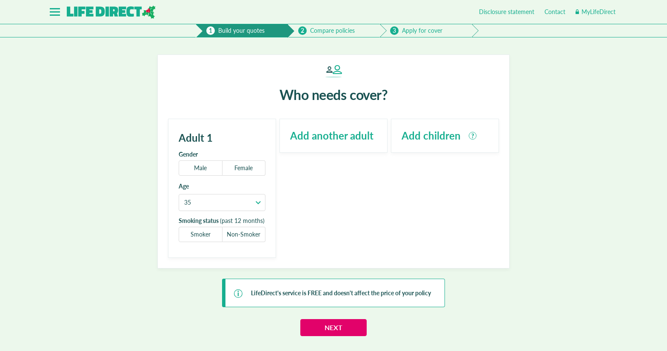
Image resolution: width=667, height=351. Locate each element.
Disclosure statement (506, 11)
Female (243, 167)
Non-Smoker (243, 234)
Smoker (201, 234)
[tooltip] (472, 135)
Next (333, 327)
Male (200, 167)
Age (184, 186)
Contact (554, 11)
